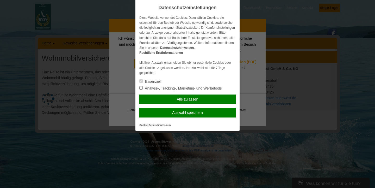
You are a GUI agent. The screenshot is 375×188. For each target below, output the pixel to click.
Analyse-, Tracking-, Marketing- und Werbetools (180, 88)
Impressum (164, 125)
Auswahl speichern (187, 112)
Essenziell (150, 81)
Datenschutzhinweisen (177, 48)
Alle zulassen (187, 99)
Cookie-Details (148, 125)
